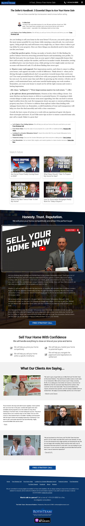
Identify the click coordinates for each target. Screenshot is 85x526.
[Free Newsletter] (74, 482)
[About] (48, 484)
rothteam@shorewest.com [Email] (61, 504)
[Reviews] (54, 484)
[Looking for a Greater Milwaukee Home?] (46, 482)
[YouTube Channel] (33, 484)
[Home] (8, 2)
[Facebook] (42, 484)
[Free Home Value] (28, 482)
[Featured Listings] (63, 482)
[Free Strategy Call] (16, 482)
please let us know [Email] (47, 492)
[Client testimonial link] (22, 385)
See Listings (67, 137)
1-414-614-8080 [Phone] (71, 2)
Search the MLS (17, 135)
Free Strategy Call (18, 126)
